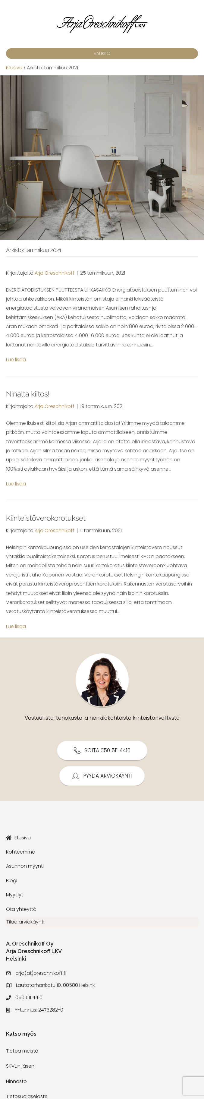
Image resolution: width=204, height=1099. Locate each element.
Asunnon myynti (25, 866)
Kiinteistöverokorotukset (46, 518)
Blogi (11, 880)
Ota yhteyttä (21, 909)
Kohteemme (20, 851)
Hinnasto (16, 1084)
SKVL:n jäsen (20, 1069)
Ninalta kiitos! (27, 394)
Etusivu (14, 67)
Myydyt (14, 894)
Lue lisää (16, 359)
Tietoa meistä (22, 1053)
